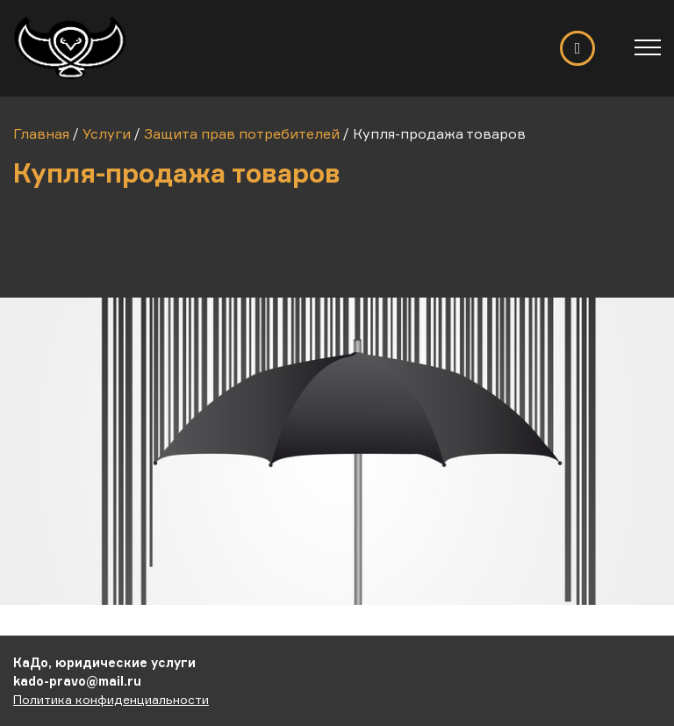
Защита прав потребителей (242, 133)
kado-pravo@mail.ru (77, 680)
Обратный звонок (578, 48)
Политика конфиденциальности (111, 699)
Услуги (106, 133)
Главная (41, 133)
